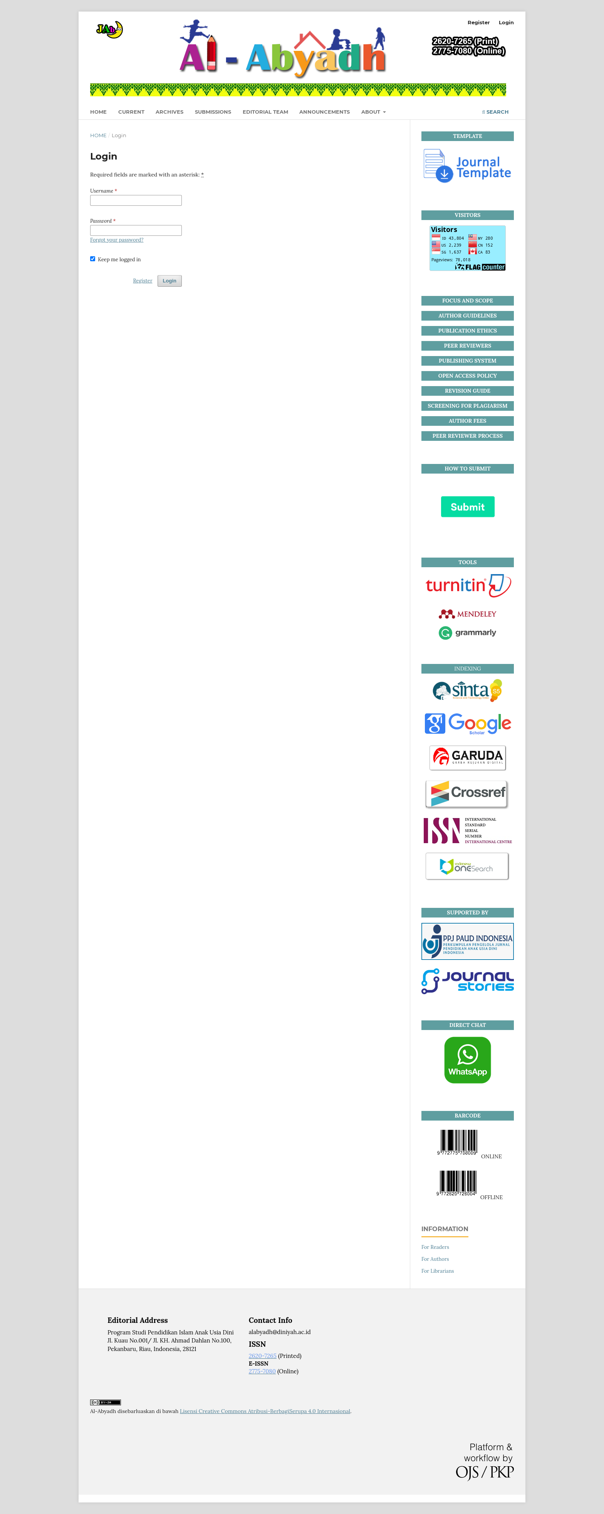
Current (131, 112)
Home (98, 135)
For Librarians (437, 1271)
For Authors (435, 1259)
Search (495, 112)
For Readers (435, 1247)
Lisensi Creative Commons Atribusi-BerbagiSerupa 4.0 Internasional (265, 1411)
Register (479, 22)
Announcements (324, 112)
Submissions (213, 112)
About (371, 112)
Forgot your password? (116, 240)
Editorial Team (265, 112)
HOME (98, 112)
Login (506, 22)
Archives (169, 112)
